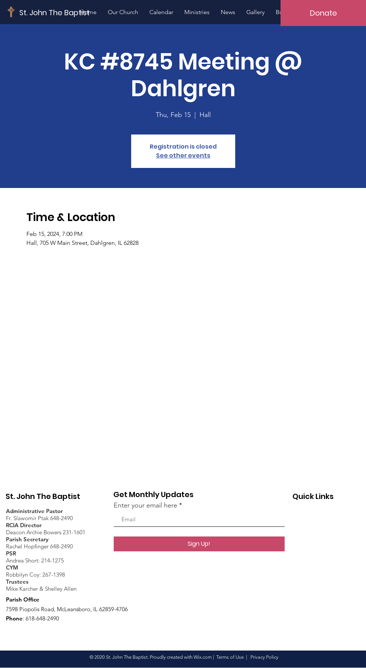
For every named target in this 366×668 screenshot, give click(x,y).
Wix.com (203, 657)
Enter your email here (145, 505)
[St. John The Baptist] (54, 12)
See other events (183, 155)
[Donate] (323, 13)
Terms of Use (230, 657)
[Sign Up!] (199, 543)
